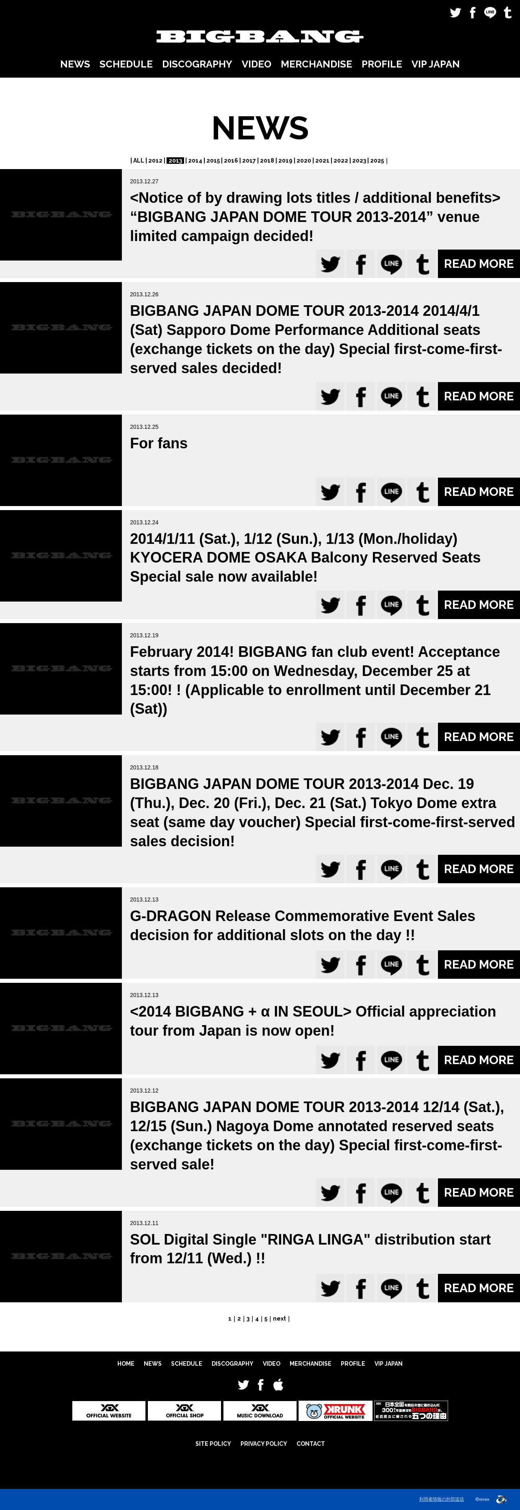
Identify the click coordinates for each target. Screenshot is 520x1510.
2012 (155, 160)
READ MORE (479, 263)
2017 (249, 160)
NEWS (75, 64)
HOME (125, 1363)
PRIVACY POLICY (263, 1443)
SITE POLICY (213, 1443)
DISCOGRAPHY (197, 64)
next (279, 1318)
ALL (138, 160)
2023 (359, 160)
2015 (213, 160)
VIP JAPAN (436, 64)
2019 (285, 160)
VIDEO (256, 64)
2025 (377, 160)
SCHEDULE (126, 64)
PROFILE (382, 64)
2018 (267, 160)
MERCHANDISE (316, 64)
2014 (195, 160)
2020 (304, 160)
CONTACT (311, 1443)
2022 (341, 160)
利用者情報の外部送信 (441, 1499)
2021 (322, 160)
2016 (231, 160)
